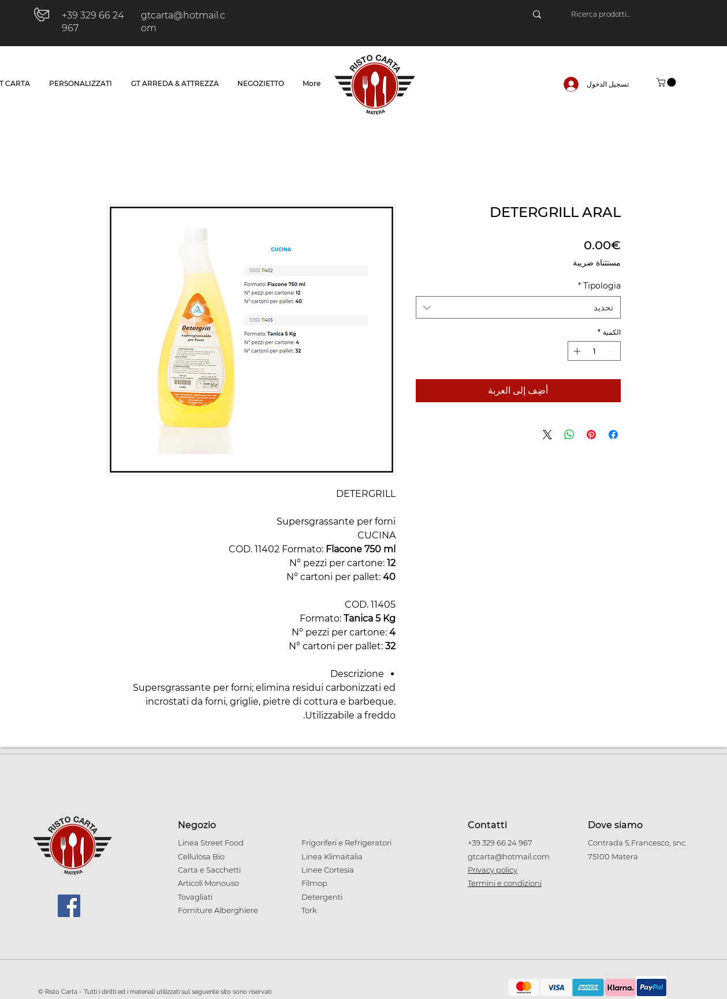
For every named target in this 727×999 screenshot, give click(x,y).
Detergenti (321, 896)
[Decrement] (612, 351)
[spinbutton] (594, 351)
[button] (667, 82)
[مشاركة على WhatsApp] (569, 434)
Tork (309, 910)
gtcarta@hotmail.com (509, 856)
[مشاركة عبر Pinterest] (591, 434)
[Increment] (575, 351)
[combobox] (518, 307)
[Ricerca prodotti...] (628, 14)
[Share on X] (547, 434)
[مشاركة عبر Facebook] (613, 434)
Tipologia (599, 285)
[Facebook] (69, 906)
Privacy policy (492, 869)
